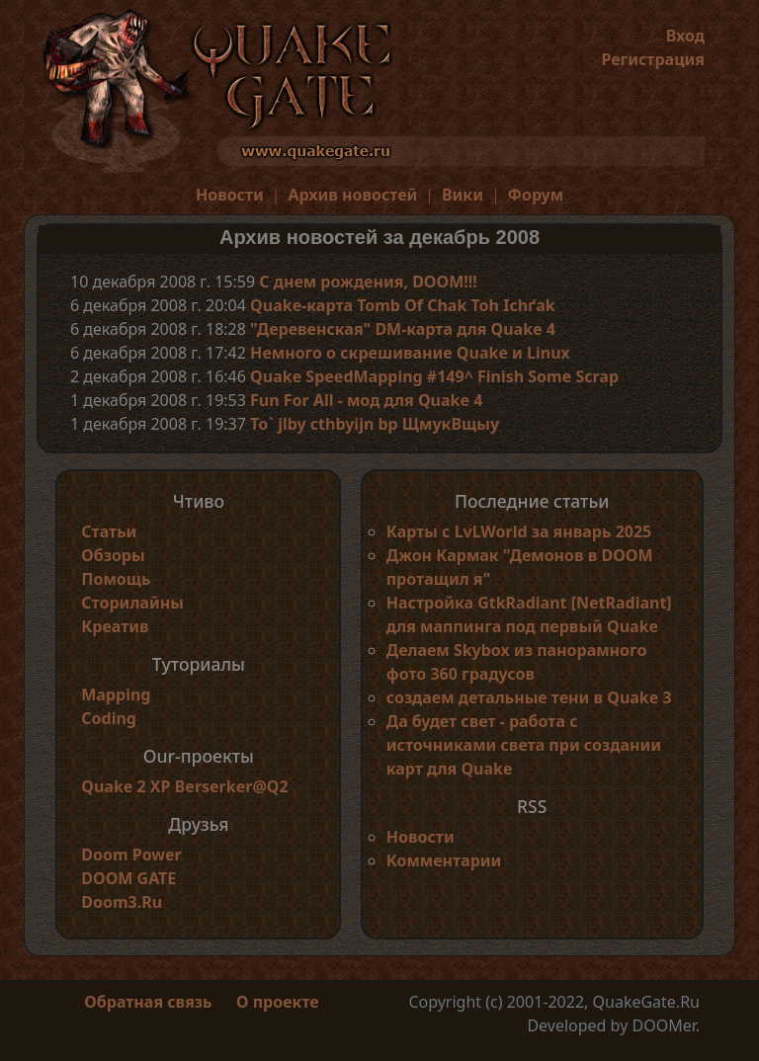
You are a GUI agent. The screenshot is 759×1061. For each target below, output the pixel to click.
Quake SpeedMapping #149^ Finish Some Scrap (434, 376)
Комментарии (444, 860)
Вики (462, 194)
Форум (536, 194)
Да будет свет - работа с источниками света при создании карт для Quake (523, 744)
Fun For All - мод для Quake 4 (366, 400)
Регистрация (653, 59)
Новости (230, 194)
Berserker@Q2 (232, 786)
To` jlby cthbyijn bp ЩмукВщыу (374, 424)
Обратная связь (147, 1002)
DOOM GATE (128, 878)
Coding (108, 718)
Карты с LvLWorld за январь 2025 (519, 531)
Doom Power (131, 854)
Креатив (114, 626)
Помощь (115, 579)
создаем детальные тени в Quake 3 (529, 697)
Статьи (108, 531)
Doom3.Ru (121, 902)
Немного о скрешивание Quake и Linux (410, 353)
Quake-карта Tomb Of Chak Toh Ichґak (402, 305)
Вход (685, 35)
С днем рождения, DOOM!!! (368, 281)
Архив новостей (352, 194)
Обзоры (112, 555)
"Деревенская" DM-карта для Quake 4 (402, 329)
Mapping (115, 694)
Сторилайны (132, 602)
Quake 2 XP (127, 786)
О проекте (277, 1002)
